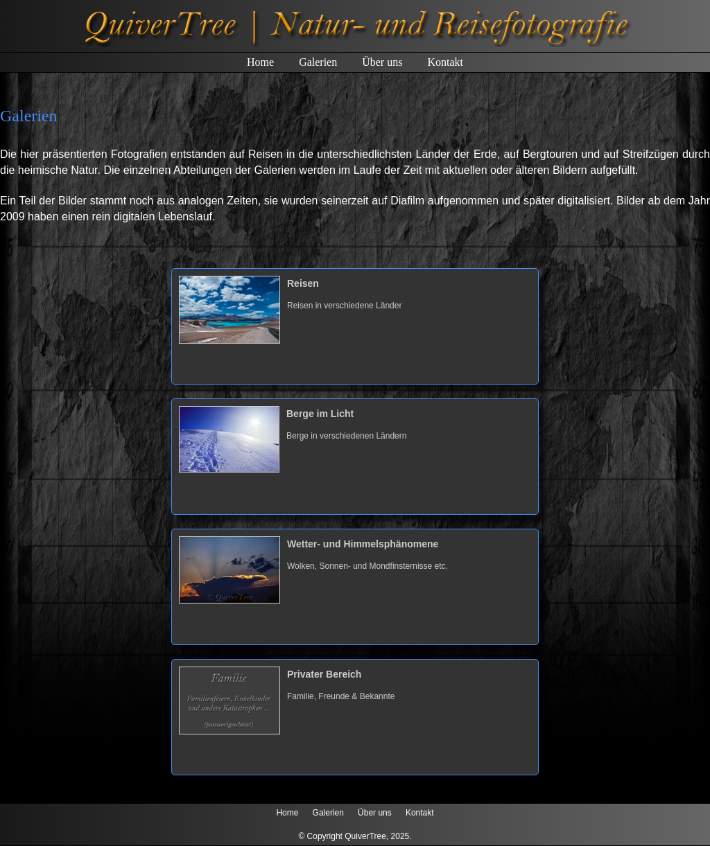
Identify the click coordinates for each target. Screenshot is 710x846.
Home (260, 62)
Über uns (382, 62)
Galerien (318, 62)
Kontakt (445, 62)
